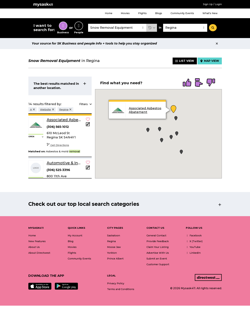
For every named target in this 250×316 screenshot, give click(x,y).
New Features (37, 241)
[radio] (187, 83)
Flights (142, 13)
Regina (111, 241)
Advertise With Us (157, 252)
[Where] (185, 28)
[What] (117, 28)
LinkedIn (193, 252)
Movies (125, 13)
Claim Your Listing (157, 247)
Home (108, 13)
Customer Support (157, 264)
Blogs (158, 13)
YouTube (193, 247)
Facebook (194, 235)
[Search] (213, 27)
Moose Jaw (114, 247)
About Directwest (39, 252)
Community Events (182, 13)
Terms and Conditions (120, 289)
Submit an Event (156, 258)
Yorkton (112, 252)
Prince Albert (115, 258)
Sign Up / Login (212, 4)
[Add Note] (88, 125)
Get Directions (58, 145)
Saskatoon (113, 235)
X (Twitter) (194, 241)
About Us (34, 247)
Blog (70, 241)
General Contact (156, 235)
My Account (75, 235)
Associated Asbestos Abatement (145, 110)
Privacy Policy (115, 283)
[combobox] (117, 28)
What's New (210, 13)
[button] (151, 28)
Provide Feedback (157, 241)
